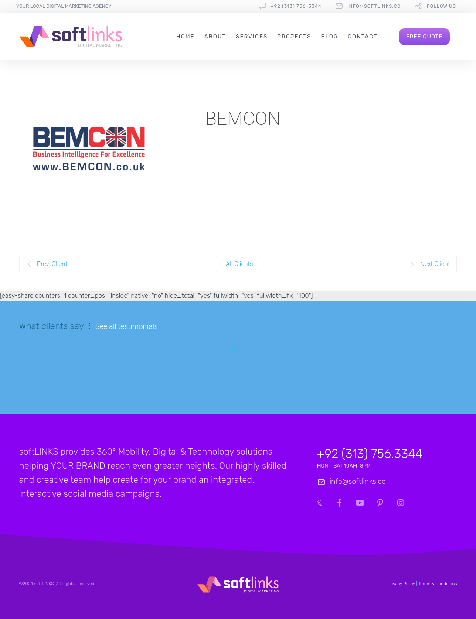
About (215, 36)
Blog (329, 36)
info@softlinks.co (374, 6)
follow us (441, 6)
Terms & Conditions (437, 583)
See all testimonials (126, 326)
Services (252, 36)
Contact (363, 36)
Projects (294, 36)
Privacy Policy (401, 583)
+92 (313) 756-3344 (296, 6)
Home (185, 36)
